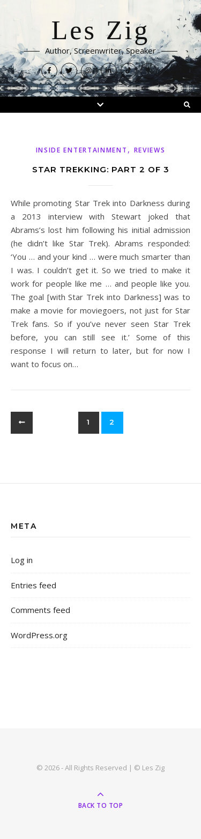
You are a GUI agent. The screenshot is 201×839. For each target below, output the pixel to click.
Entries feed (33, 585)
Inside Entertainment (82, 150)
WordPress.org (39, 635)
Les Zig (100, 30)
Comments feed (40, 609)
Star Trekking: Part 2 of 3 (100, 169)
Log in (22, 560)
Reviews (150, 150)
